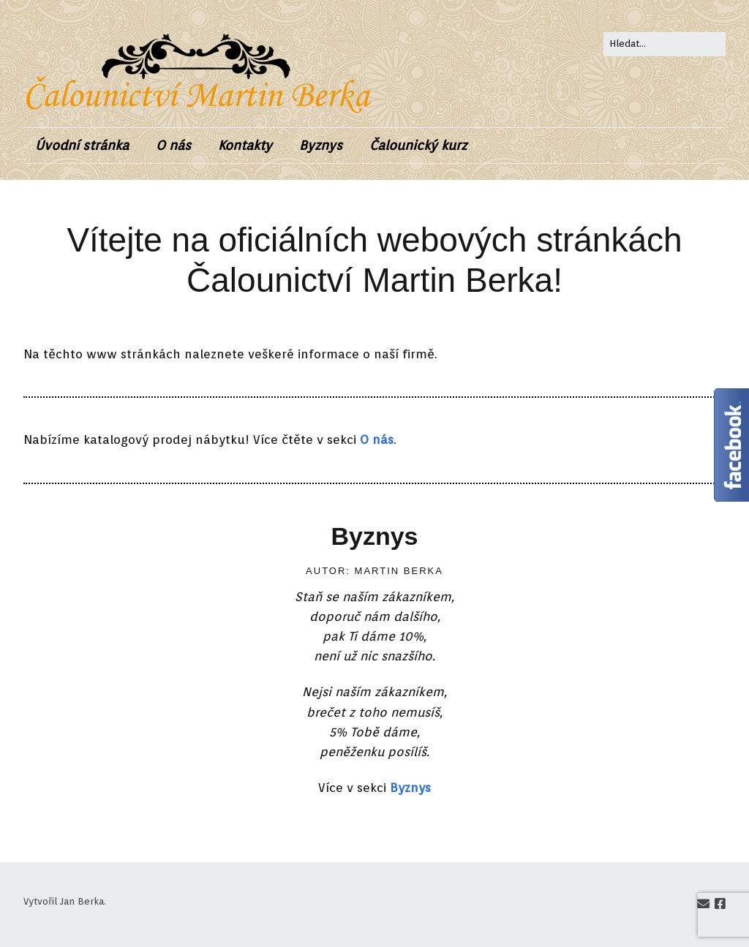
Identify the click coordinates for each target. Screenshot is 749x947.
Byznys (320, 145)
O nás (173, 145)
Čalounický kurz (418, 145)
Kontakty (245, 145)
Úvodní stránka (82, 145)
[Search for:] (664, 44)
